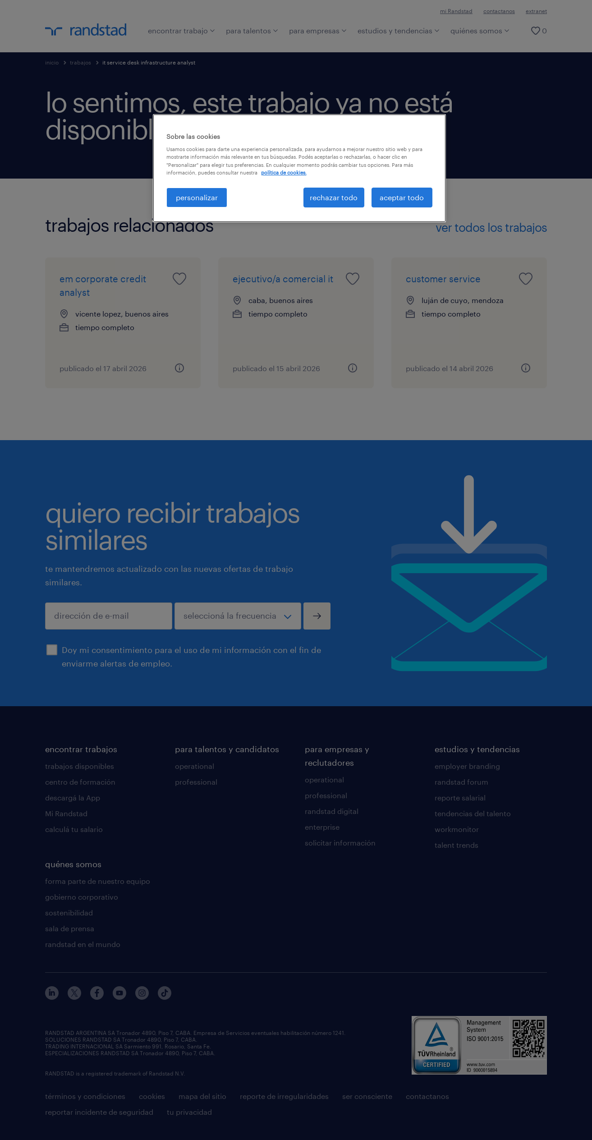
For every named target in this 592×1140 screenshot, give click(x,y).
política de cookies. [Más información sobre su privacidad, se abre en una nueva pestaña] (284, 172)
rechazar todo (334, 197)
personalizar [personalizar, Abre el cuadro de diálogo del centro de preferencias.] (197, 197)
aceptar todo (402, 197)
